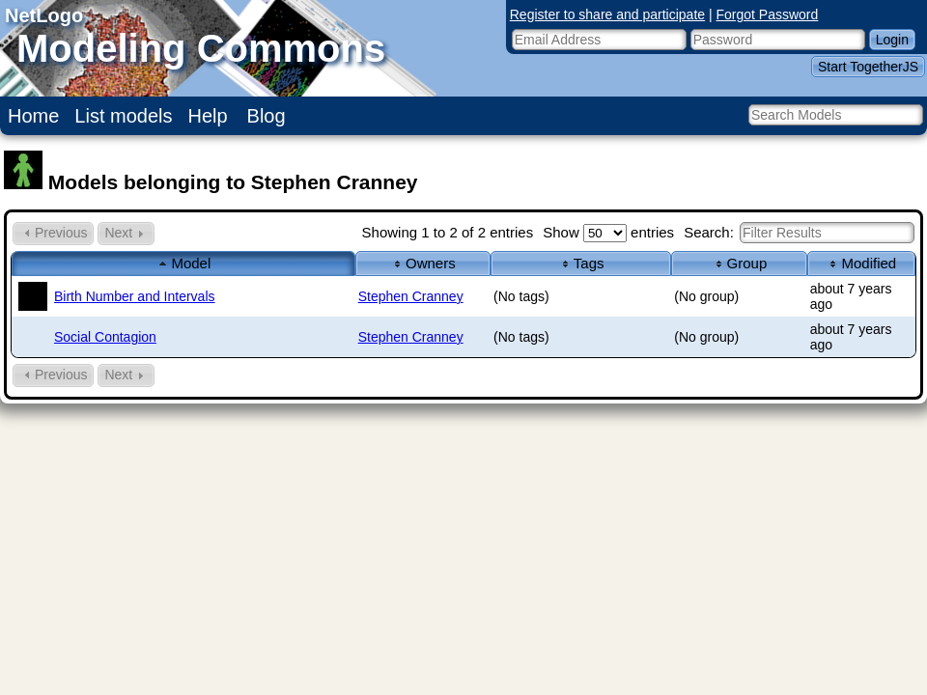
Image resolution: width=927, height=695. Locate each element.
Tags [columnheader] (581, 263)
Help (208, 115)
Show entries (608, 232)
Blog (266, 115)
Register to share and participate (607, 14)
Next (126, 233)
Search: (799, 232)
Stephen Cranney (411, 296)
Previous (53, 233)
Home (33, 115)
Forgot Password (767, 14)
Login (892, 39)
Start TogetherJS (868, 66)
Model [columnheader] (183, 263)
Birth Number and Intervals (134, 296)
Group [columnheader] (740, 263)
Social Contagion (105, 337)
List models (123, 115)
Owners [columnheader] (423, 263)
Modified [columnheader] (861, 263)
